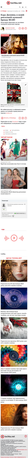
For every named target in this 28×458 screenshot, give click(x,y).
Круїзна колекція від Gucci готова (13, 164)
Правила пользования (5, 457)
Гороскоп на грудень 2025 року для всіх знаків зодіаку (14, 342)
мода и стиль (9, 132)
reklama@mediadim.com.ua (22, 449)
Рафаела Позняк (10, 28)
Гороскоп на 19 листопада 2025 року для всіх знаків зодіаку (12, 429)
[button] (22, 7)
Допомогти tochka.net (14, 11)
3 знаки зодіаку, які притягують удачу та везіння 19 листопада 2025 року (14, 400)
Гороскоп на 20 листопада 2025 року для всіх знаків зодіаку (12, 285)
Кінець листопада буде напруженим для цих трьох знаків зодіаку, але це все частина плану (13, 313)
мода (6, 130)
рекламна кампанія (10, 134)
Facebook (15, 121)
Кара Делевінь (15, 130)
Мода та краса (5, 35)
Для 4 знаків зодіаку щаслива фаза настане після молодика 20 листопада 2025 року (14, 370)
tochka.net (9, 113)
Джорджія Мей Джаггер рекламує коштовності (13, 193)
